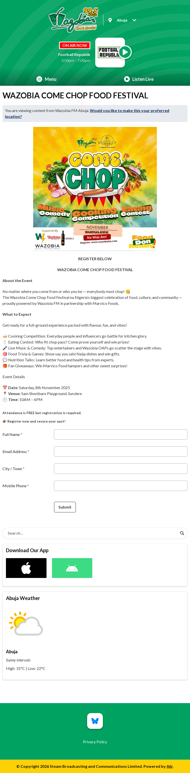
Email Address (15, 451)
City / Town (13, 468)
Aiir (169, 766)
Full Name (12, 434)
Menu (46, 79)
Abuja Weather (23, 598)
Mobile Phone (15, 485)
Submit (64, 507)
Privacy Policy (95, 741)
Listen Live (139, 79)
